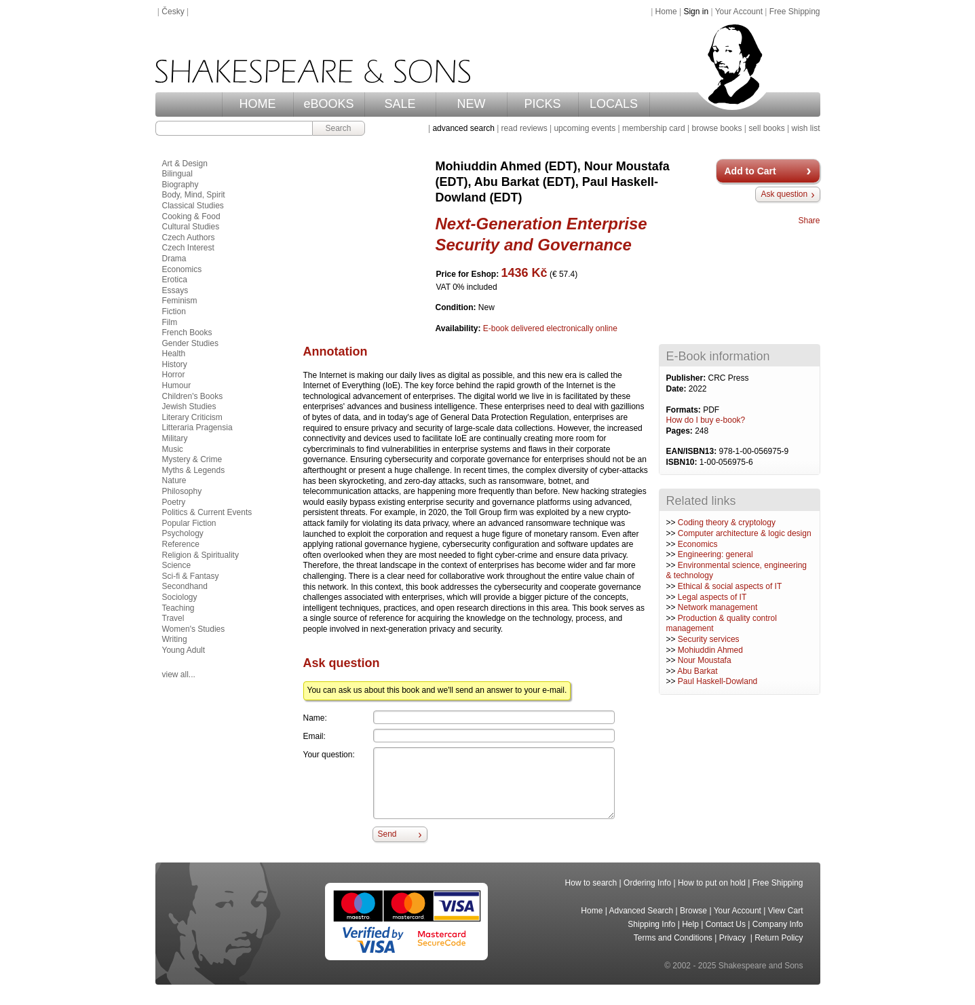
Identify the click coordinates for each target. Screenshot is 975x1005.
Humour (176, 385)
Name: (315, 718)
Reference (180, 544)
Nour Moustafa (704, 660)
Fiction (174, 311)
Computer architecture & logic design (744, 533)
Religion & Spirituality (200, 555)
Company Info (777, 924)
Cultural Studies (191, 226)
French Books (187, 332)
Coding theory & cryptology (727, 522)
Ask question (784, 194)
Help (690, 924)
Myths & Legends (193, 470)
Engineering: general (715, 554)
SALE (399, 104)
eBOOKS (328, 104)
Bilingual (177, 173)
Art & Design (185, 163)
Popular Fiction (189, 523)
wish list (805, 128)
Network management (717, 607)
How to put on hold (712, 883)
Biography (180, 184)
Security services (709, 639)
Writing (174, 639)
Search (338, 128)
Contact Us (726, 924)
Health (174, 353)
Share (809, 220)
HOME (258, 104)
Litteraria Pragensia (197, 427)
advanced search (463, 128)
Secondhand (185, 586)
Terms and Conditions (673, 938)
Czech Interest (188, 247)
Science (176, 565)
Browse (693, 910)
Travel (173, 618)
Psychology (183, 533)
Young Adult (184, 650)
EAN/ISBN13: (692, 451)
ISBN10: (683, 462)
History (174, 364)
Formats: (685, 410)
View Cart (785, 910)
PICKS (542, 104)
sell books (766, 128)
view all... (178, 674)
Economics (698, 544)
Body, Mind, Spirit (193, 195)
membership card (653, 128)
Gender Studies (190, 343)
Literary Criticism (192, 417)
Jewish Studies (189, 406)
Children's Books (192, 396)
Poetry (174, 502)
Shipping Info (651, 924)
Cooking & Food (191, 216)
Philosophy (182, 491)
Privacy (733, 938)
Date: (677, 389)
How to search (591, 883)
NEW (471, 104)
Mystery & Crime (192, 459)
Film (170, 322)
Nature (174, 480)
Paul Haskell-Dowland (717, 681)
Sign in (695, 11)
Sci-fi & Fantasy (190, 576)
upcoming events (584, 128)
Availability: (459, 328)
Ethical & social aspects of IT (730, 586)
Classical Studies (193, 205)
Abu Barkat (697, 671)
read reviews (524, 128)
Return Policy (778, 938)
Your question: (329, 754)
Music (172, 449)
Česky (172, 11)
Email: (314, 736)
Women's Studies (193, 629)
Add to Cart (750, 171)
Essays (175, 290)
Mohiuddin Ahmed (710, 650)
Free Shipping (794, 11)
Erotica (174, 279)
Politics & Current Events (207, 512)
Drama (174, 258)
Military (175, 438)
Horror (173, 374)
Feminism (179, 300)
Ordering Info (647, 883)
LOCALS (614, 104)
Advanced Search (641, 910)
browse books (716, 128)
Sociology (179, 597)
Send (387, 834)
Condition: (457, 307)
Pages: (680, 431)
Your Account (739, 11)
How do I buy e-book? (706, 420)
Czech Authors (188, 237)
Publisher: (687, 378)
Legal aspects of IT (712, 597)
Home (666, 11)
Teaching (178, 608)
